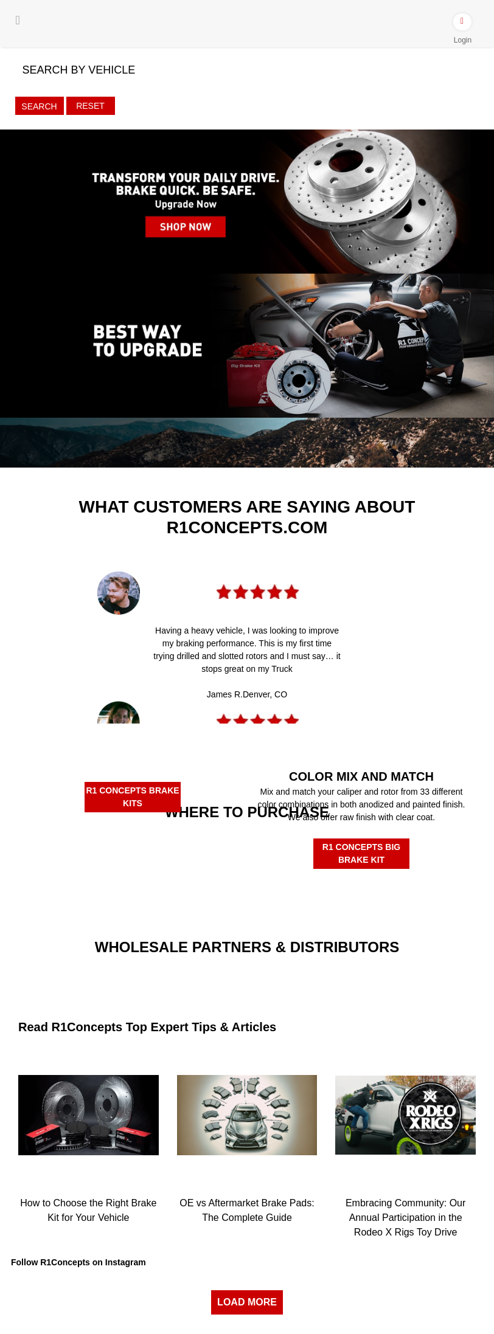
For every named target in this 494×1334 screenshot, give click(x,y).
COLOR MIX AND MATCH (361, 776)
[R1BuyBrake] (188, 887)
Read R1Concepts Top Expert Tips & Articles (147, 1027)
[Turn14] (168, 978)
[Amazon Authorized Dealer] (68, 848)
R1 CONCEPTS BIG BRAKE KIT (361, 853)
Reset (90, 106)
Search (39, 106)
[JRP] (326, 968)
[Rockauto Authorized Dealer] (187, 846)
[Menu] (18, 20)
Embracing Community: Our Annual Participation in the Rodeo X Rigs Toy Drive (405, 1217)
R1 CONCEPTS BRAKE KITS (132, 797)
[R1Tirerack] (306, 892)
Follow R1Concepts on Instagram (78, 1262)
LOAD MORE (247, 1302)
